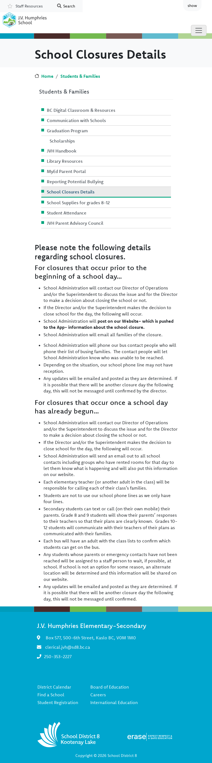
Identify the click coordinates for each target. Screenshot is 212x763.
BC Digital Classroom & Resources (81, 110)
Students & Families (80, 76)
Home (47, 76)
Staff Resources (29, 6)
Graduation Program (67, 130)
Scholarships (62, 141)
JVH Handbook (61, 151)
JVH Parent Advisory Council (75, 223)
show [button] (192, 5)
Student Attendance (66, 213)
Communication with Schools (76, 120)
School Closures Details (70, 192)
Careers (98, 694)
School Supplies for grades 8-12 (78, 202)
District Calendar (54, 687)
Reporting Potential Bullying (75, 181)
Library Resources (65, 161)
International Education (114, 702)
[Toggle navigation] (198, 30)
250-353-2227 (58, 656)
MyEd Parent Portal (66, 171)
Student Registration (57, 702)
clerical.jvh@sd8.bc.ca (67, 647)
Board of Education (109, 687)
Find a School (50, 694)
